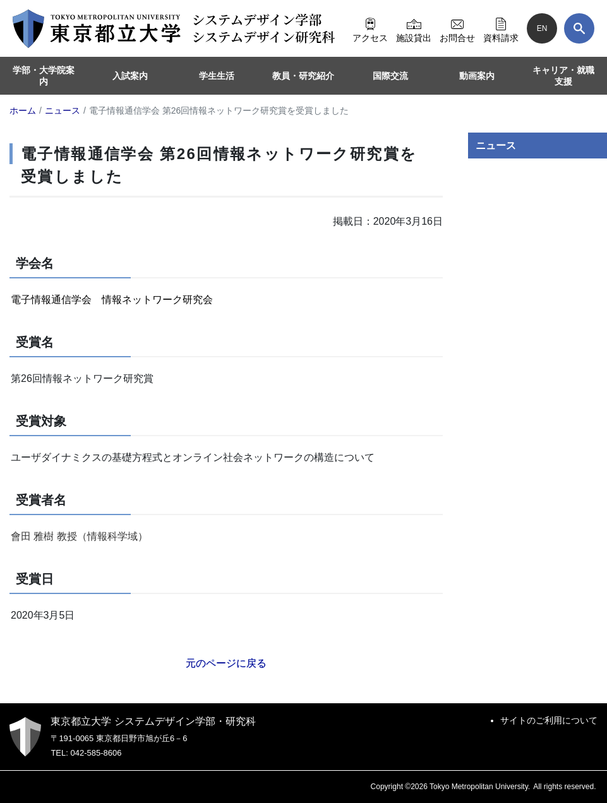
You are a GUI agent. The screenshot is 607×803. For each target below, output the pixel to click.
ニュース (496, 145)
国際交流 (390, 76)
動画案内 (477, 76)
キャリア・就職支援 (563, 75)
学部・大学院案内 (44, 75)
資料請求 (501, 28)
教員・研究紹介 (303, 76)
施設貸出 (413, 28)
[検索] (579, 28)
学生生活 (216, 76)
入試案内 (130, 76)
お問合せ (457, 28)
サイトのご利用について (549, 720)
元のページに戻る (226, 663)
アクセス (370, 28)
